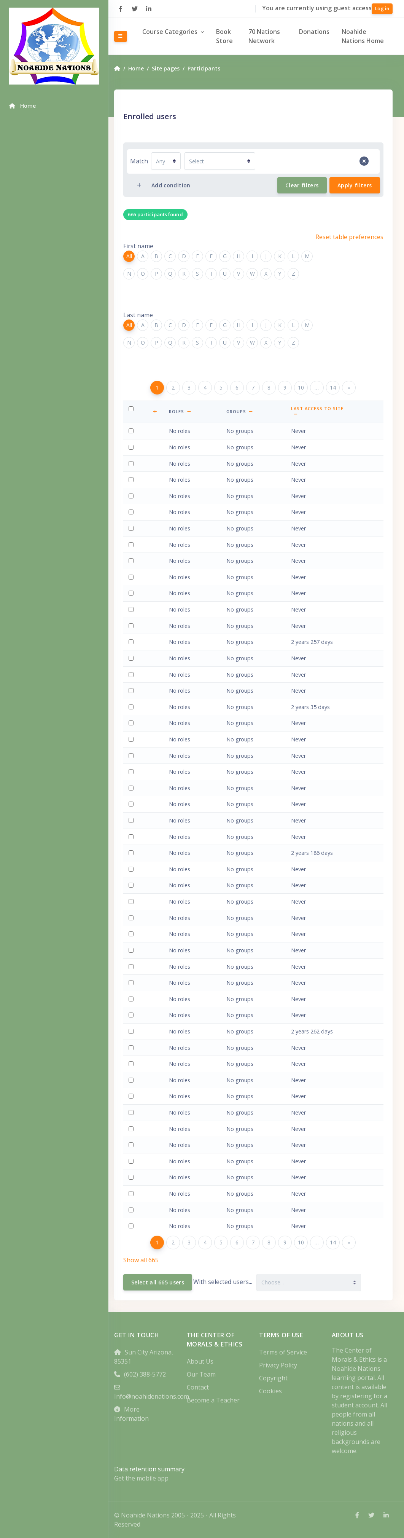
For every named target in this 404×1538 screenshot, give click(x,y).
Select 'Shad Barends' (132, 938)
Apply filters (354, 185)
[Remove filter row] (364, 161)
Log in (382, 8)
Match (145, 161)
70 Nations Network (268, 36)
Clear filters (302, 185)
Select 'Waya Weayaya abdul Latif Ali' (132, 435)
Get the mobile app (147, 1478)
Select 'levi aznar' (132, 873)
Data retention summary (155, 1469)
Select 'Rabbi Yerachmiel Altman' (132, 597)
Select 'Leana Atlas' (132, 808)
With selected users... (228, 1282)
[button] (161, 411)
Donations (316, 31)
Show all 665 (146, 1260)
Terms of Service (286, 1352)
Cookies (273, 1391)
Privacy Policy (281, 1365)
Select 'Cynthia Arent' (132, 727)
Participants (209, 68)
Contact (202, 1387)
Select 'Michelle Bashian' (132, 1019)
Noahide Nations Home (365, 36)
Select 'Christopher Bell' (132, 1100)
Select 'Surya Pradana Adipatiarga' (132, 516)
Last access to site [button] (336, 409)
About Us (204, 1361)
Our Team (205, 1374)
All (135, 256)
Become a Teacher (217, 1400)
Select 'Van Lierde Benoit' (132, 1149)
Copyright (276, 1378)
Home (142, 68)
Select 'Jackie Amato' (132, 646)
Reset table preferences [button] (349, 237)
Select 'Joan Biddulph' (132, 1230)
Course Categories (176, 31)
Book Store (230, 36)
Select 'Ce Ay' (132, 857)
